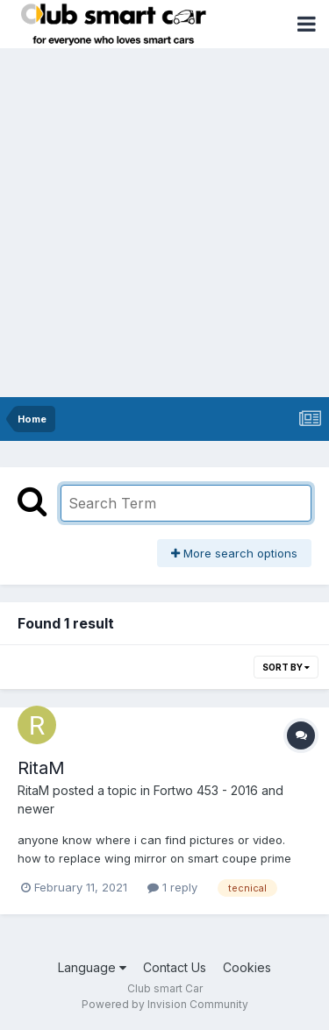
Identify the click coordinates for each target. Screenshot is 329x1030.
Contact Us (174, 967)
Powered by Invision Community (165, 1004)
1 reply (172, 887)
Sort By (286, 667)
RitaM (41, 767)
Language (92, 967)
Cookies (247, 967)
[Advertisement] (164, 224)
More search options (234, 553)
